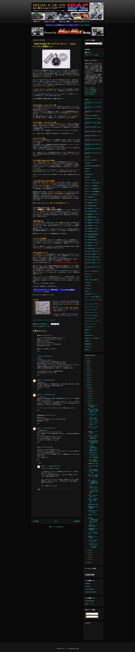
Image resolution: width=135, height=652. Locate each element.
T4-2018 (87, 282)
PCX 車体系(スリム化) (91, 228)
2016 (88, 375)
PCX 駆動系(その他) (90, 217)
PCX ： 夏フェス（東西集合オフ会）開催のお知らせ (93, 482)
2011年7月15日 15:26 (50, 415)
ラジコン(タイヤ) (89, 318)
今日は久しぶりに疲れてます (93, 525)
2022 (88, 361)
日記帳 (87, 341)
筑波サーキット (89, 603)
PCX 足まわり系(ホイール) (92, 267)
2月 (89, 557)
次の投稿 (35, 521)
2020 (88, 365)
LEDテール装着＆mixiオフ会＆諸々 (93, 500)
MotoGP (87, 168)
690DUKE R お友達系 (91, 115)
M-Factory (88, 586)
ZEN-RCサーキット (90, 294)
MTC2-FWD (88, 174)
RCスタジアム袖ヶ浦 (91, 271)
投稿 (88, 613)
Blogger (77, 648)
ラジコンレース (89, 324)
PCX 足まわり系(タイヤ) (91, 259)
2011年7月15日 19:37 (49, 428)
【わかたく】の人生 (49, 21)
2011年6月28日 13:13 (47, 356)
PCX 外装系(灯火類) (90, 211)
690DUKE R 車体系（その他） (93, 131)
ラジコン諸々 (88, 327)
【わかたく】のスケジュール (81, 21)
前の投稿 (77, 521)
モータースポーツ (90, 312)
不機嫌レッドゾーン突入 (93, 432)
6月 (89, 403)
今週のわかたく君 (93, 463)
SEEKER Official (89, 601)
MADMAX (87, 583)
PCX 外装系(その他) (90, 205)
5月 (89, 550)
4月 (89, 552)
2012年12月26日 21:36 (54, 466)
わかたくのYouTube (90, 91)
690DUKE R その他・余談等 (93, 122)
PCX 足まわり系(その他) (91, 257)
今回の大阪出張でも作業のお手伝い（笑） (93, 442)
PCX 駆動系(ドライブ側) (43, 326)
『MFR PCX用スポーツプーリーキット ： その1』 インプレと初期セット (93, 421)
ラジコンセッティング (91, 321)
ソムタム (39, 356)
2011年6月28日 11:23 (46, 335)
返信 (38, 351)
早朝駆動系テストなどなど (93, 529)
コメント (89, 616)
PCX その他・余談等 (90, 200)
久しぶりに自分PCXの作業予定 (93, 460)
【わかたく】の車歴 (64, 21)
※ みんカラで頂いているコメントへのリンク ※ (44, 320)
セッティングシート (90, 307)
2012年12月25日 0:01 (47, 447)
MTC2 (86, 171)
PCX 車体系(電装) (90, 237)
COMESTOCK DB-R (90, 592)
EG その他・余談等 (90, 160)
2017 (88, 372)
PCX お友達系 (89, 197)
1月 (89, 559)
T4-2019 (87, 285)
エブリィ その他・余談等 (92, 297)
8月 (89, 398)
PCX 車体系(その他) (90, 231)
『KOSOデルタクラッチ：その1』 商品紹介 (93, 545)
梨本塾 (87, 349)
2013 (88, 382)
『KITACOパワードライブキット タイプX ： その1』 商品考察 (93, 455)
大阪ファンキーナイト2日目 (93, 511)
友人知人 (87, 346)
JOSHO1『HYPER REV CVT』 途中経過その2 (93, 520)
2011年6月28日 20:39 (49, 394)
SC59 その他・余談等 (91, 279)
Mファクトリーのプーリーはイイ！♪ (93, 428)
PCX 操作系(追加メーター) (92, 248)
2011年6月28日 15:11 (49, 380)
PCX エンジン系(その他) (91, 182)
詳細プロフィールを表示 (91, 55)
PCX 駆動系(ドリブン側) (91, 222)
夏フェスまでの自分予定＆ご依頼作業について (93, 410)
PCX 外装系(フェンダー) (91, 208)
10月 (89, 393)
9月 (89, 396)
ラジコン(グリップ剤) (91, 315)
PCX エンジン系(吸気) (91, 185)
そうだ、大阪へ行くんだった (93, 541)
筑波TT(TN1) (88, 335)
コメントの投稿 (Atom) (57, 526)
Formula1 (87, 163)
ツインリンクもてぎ (90, 309)
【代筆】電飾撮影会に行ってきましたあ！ (93, 471)
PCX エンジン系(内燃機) (91, 191)
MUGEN (87, 177)
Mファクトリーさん (56, 70)
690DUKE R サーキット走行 (93, 118)
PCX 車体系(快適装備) (91, 234)
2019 (88, 368)
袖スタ (87, 332)
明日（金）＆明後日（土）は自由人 (93, 476)
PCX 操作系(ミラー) (90, 245)
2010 (88, 562)
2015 (88, 377)
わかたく (39, 380)
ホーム (56, 521)
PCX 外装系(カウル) (90, 202)
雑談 (86, 329)
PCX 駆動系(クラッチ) (91, 214)
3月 (89, 554)
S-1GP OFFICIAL (90, 589)
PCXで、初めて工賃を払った (93, 495)
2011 (88, 387)
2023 (88, 358)
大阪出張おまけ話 (93, 504)
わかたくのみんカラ (90, 92)
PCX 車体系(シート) (90, 225)
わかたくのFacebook (90, 89)
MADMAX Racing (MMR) (92, 165)
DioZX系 (87, 157)
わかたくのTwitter (85, 25)
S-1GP (87, 277)
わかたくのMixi (89, 94)
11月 (89, 391)
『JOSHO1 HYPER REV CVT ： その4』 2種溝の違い (93, 448)
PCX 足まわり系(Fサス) (91, 251)
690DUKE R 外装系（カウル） (93, 127)
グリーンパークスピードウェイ (93, 299)
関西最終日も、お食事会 (93, 507)
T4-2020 (87, 288)
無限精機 (87, 344)
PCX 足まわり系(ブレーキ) (92, 262)
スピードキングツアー (91, 304)
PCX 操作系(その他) (90, 239)
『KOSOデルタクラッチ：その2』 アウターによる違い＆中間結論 (93, 490)
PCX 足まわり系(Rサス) (91, 254)
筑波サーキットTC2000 (91, 338)
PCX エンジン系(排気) (91, 194)
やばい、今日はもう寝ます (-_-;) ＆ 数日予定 (93, 437)
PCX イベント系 (89, 180)
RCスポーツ (88, 274)
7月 (89, 401)
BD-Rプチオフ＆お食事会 (92, 406)
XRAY (86, 291)
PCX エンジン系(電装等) (91, 188)
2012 (88, 384)
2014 (88, 380)
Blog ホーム (36, 21)
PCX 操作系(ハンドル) (91, 242)
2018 (88, 370)
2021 (88, 363)
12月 (89, 389)
